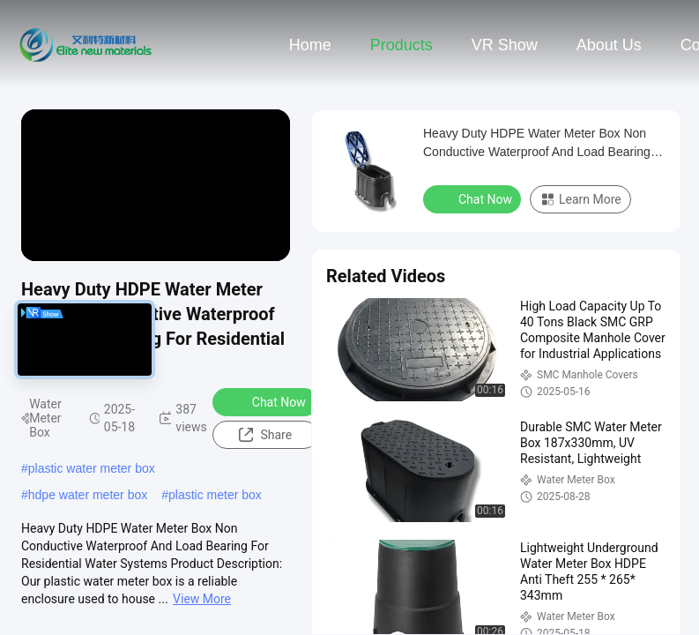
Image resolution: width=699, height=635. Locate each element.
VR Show (505, 45)
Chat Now (267, 401)
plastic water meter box (91, 468)
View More (202, 599)
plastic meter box (215, 495)
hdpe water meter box (87, 495)
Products (401, 45)
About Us (609, 45)
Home (310, 45)
